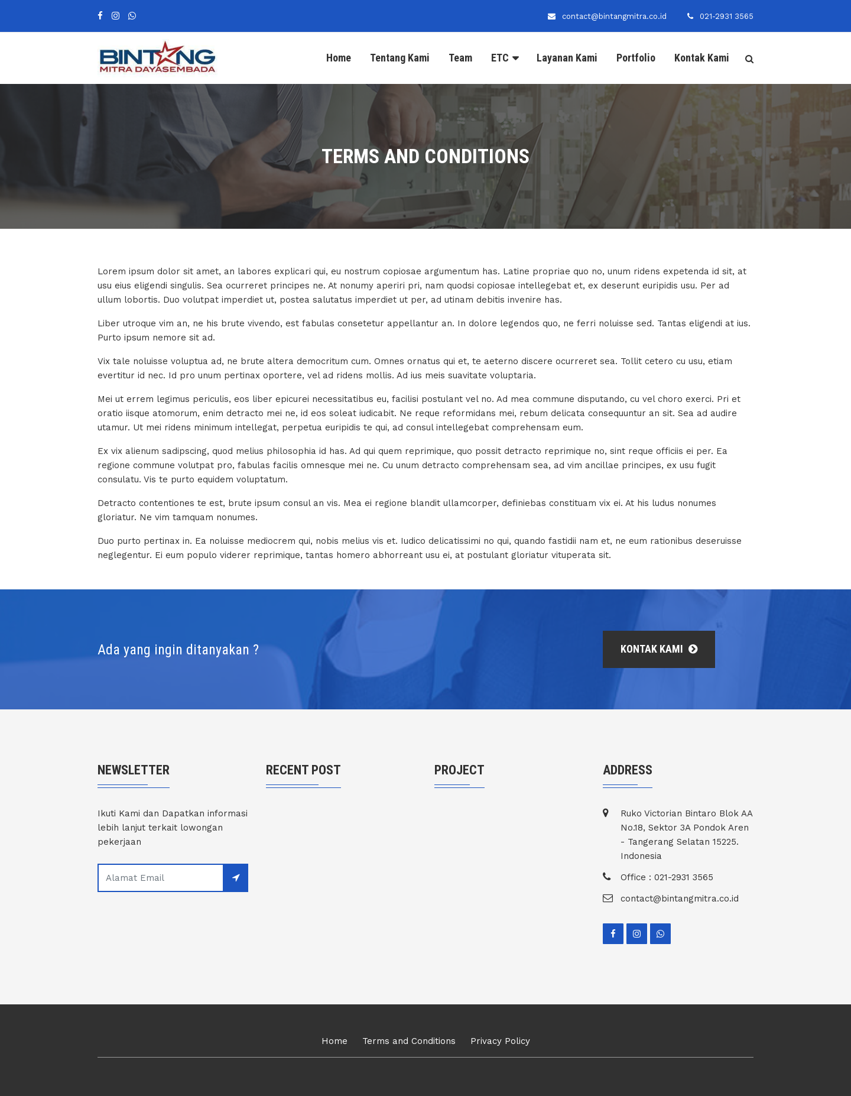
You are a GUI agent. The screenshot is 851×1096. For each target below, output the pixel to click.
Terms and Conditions (409, 1041)
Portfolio (635, 57)
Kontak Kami (701, 57)
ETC (500, 57)
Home (338, 57)
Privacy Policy (500, 1041)
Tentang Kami (400, 57)
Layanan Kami (567, 57)
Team (460, 57)
